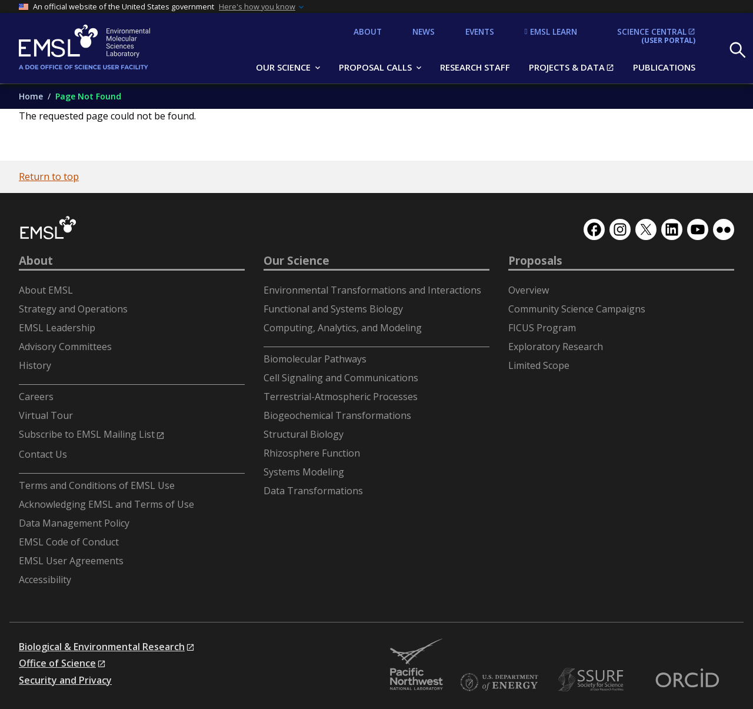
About (36, 260)
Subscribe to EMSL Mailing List (87, 434)
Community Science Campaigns (576, 308)
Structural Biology (304, 434)
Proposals (535, 260)
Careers (36, 396)
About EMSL (46, 290)
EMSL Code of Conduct (69, 541)
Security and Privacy (65, 680)
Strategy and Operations (73, 308)
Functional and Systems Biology (333, 308)
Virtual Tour (46, 415)
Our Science (296, 260)
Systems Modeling (304, 471)
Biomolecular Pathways (315, 358)
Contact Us (43, 454)
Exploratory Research (555, 346)
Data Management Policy (74, 523)
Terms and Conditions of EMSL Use (97, 485)
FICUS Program (542, 327)
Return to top (49, 176)
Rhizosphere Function (312, 453)
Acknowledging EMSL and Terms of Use (106, 504)
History (35, 365)
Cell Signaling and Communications (341, 377)
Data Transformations (313, 490)
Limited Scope (538, 365)
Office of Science (57, 663)
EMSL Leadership (57, 327)
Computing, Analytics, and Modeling (343, 327)
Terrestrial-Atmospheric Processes (341, 396)
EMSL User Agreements (71, 560)
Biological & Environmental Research (102, 646)
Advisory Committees (65, 346)
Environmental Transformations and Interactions (372, 290)
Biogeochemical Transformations (337, 415)
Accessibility (45, 579)
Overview (528, 290)
